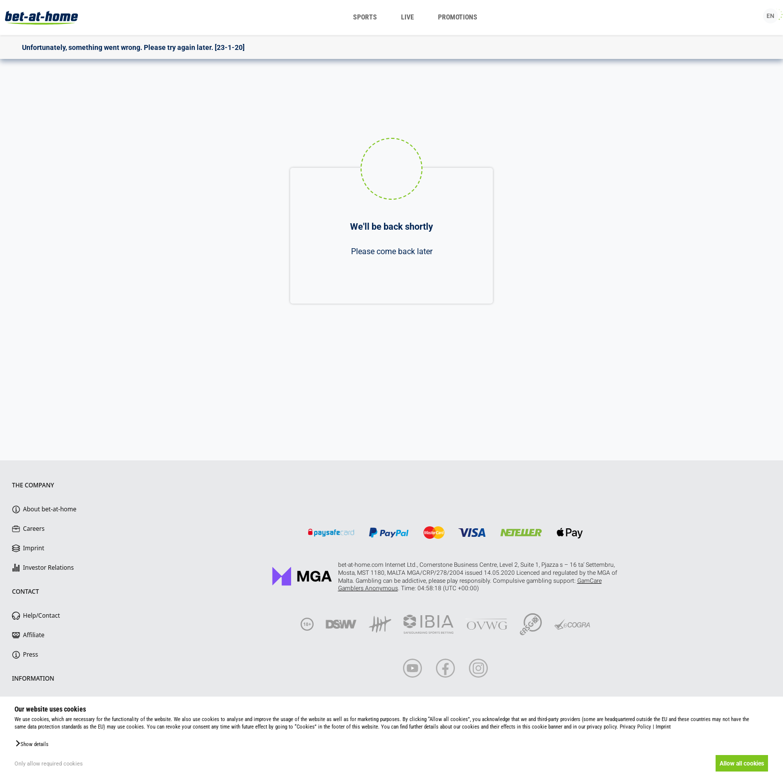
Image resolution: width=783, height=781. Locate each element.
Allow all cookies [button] (741, 763)
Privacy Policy (635, 727)
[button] (31, 744)
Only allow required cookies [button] (48, 764)
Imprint (663, 727)
